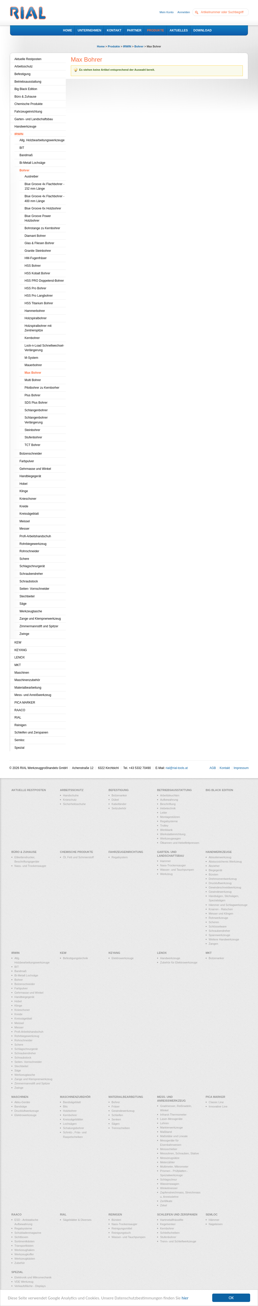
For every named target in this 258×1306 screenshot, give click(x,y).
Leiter (163, 812)
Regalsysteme (169, 821)
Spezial (19, 747)
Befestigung (22, 74)
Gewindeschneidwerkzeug (225, 887)
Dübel (115, 799)
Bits (65, 1106)
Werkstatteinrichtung (172, 834)
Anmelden (183, 12)
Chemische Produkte (28, 104)
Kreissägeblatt (29, 513)
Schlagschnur (168, 1179)
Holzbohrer (70, 1110)
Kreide (23, 506)
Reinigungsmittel (122, 1228)
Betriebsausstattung (27, 81)
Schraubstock (28, 581)
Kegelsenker (168, 1224)
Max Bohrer (33, 372)
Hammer (165, 861)
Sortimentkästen (24, 1241)
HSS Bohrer (33, 265)
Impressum (241, 768)
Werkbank (166, 829)
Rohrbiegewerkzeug (33, 544)
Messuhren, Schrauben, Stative (179, 1153)
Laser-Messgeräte (171, 1118)
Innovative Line (218, 1106)
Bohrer (138, 46)
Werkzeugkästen (24, 1258)
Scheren (214, 922)
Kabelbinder (119, 804)
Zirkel (163, 1205)
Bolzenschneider (30, 453)
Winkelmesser (169, 1188)
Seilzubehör (119, 808)
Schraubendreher (31, 574)
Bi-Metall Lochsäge (32, 163)
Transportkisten (23, 1245)
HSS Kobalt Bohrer (37, 273)
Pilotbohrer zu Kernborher (42, 387)
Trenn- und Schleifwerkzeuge (178, 1241)
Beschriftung (168, 804)
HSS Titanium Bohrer (39, 303)
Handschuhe (71, 795)
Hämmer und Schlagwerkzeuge (228, 904)
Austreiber (31, 176)
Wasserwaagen (169, 1183)
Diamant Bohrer (35, 236)
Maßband (166, 1131)
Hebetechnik (168, 808)
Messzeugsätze (169, 1157)
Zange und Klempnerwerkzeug (40, 618)
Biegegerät (215, 870)
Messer (24, 528)
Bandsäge (20, 1106)
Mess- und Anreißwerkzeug (32, 695)
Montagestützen (170, 816)
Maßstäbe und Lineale (174, 1136)
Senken (116, 1119)
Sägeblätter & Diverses (77, 1219)
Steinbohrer (32, 430)
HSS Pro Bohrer (35, 288)
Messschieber (168, 1149)
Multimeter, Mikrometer (174, 1166)
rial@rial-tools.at (177, 768)
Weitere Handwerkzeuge (224, 939)
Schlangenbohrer (36, 410)
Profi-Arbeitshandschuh (35, 536)
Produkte (114, 46)
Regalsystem (120, 857)
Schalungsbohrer (73, 1128)
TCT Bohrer (32, 445)
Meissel (24, 521)
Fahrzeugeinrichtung (28, 111)
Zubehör (19, 1262)
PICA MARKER (24, 702)
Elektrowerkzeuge (123, 958)
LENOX (19, 657)
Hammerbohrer (35, 311)
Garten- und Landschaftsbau (33, 119)
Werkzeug (166, 873)
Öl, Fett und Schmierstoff (78, 857)
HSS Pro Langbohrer (39, 295)
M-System (31, 358)
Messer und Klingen (221, 913)
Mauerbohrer (33, 365)
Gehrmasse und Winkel (35, 469)
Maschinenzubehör (27, 680)
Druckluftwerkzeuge (26, 1110)
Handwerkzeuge (25, 126)
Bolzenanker (119, 795)
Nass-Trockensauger (173, 865)
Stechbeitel (26, 596)
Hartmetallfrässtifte (171, 1219)
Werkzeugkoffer (24, 1254)
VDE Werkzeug (23, 1281)
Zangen (213, 943)
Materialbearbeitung (27, 687)
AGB (212, 768)
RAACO (19, 710)
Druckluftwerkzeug (220, 883)
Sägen (116, 1123)
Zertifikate (166, 1201)
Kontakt (225, 768)
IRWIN (127, 46)
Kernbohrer (32, 338)
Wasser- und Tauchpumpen (177, 869)
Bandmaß (26, 155)
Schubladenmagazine (27, 1232)
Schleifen (117, 1115)
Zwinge (24, 634)
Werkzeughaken (24, 1249)
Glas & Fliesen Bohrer (39, 243)
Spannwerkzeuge (219, 935)
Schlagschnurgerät (32, 566)
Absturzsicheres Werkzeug (225, 861)
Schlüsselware (218, 926)
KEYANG (20, 650)
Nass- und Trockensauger (30, 865)
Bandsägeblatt (72, 1102)
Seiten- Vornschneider (34, 589)
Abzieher (214, 865)
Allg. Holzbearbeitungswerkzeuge (41, 140)
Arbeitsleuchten (169, 795)
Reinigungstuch (121, 1232)
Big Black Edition (25, 89)
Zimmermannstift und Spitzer (38, 626)
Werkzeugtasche (30, 611)
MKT (17, 665)
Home (101, 46)
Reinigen (20, 725)
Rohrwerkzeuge (218, 917)
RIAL (17, 717)
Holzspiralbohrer (36, 318)
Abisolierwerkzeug (220, 857)
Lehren (164, 1123)
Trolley (164, 825)
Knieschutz (70, 799)
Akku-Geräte (22, 1102)
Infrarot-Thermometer (173, 1114)
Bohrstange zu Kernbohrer (42, 228)
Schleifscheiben (170, 1232)
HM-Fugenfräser (36, 258)
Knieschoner (27, 498)
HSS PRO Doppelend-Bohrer (44, 280)
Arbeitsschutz (23, 66)
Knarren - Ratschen (221, 909)
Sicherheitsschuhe (74, 804)
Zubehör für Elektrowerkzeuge (178, 962)
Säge (23, 603)
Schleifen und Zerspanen (31, 732)
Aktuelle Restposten (27, 59)
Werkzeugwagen (170, 838)
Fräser (116, 1106)
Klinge (23, 491)
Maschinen (21, 672)
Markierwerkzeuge (171, 1127)
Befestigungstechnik (75, 958)
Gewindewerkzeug (220, 891)
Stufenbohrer (33, 437)
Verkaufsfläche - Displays (30, 1285)
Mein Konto (167, 12)
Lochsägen (70, 1123)
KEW (17, 642)
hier (185, 1298)
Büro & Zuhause (25, 96)
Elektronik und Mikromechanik (33, 1277)
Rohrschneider (29, 551)
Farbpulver (26, 461)
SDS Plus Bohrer (36, 402)
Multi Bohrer (33, 380)
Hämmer (214, 1219)
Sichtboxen (21, 1237)
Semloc (19, 740)
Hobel (23, 484)
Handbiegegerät (30, 476)
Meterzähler (167, 1162)
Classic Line (216, 1102)
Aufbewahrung (169, 799)
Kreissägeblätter (73, 1119)
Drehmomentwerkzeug (223, 878)
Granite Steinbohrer (38, 251)
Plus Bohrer (32, 395)
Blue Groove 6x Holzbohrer (43, 208)
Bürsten (213, 874)
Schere (24, 559)
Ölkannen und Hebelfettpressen (179, 842)
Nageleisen (216, 1224)
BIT (21, 148)
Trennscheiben (121, 1128)
